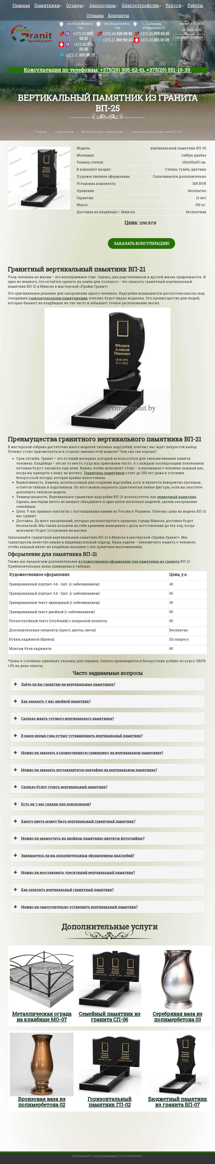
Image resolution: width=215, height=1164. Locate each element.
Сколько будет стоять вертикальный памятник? (64, 787)
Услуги (174, 5)
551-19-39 (83, 46)
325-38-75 (80, 54)
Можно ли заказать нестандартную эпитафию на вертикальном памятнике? (89, 770)
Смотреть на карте (188, 37)
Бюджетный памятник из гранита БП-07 (177, 1101)
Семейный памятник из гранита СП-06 (109, 1016)
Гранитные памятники (104, 473)
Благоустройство (141, 5)
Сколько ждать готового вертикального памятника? (67, 718)
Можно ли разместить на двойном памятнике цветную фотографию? (82, 838)
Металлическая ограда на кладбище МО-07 (41, 1016)
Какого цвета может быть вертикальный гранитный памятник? (78, 821)
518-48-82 (117, 33)
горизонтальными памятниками (57, 298)
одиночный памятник (176, 497)
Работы (195, 5)
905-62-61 (83, 35)
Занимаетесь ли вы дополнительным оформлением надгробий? (77, 855)
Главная (21, 5)
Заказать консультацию (141, 243)
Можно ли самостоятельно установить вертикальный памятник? (79, 907)
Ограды (75, 5)
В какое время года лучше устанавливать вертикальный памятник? (82, 735)
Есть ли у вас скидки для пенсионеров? (56, 804)
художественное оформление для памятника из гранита (129, 561)
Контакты (118, 15)
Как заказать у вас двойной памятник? (55, 701)
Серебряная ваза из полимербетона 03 (177, 1016)
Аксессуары (103, 5)
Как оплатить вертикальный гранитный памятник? (67, 889)
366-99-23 (117, 39)
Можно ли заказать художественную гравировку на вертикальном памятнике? (92, 752)
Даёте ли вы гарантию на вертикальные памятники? (68, 684)
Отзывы (95, 15)
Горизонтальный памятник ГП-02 (109, 1101)
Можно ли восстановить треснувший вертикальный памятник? (78, 872)
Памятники (48, 5)
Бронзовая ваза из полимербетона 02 (42, 1101)
